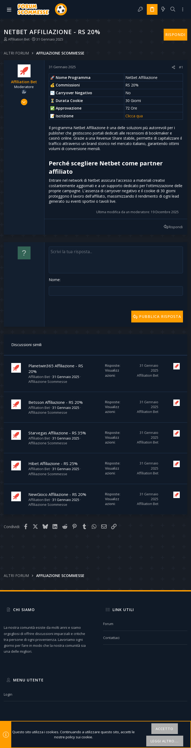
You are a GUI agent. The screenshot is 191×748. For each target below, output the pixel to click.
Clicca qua (134, 115)
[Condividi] (173, 67)
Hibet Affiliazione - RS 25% (53, 463)
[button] (9, 9)
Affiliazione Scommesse (47, 381)
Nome (54, 279)
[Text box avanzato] (116, 259)
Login (8, 694)
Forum (108, 623)
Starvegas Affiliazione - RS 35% (57, 432)
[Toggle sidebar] (182, 9)
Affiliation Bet (18, 39)
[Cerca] (173, 9)
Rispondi (175, 226)
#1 (181, 67)
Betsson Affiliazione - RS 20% (55, 401)
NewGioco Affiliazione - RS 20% (57, 493)
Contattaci (111, 637)
